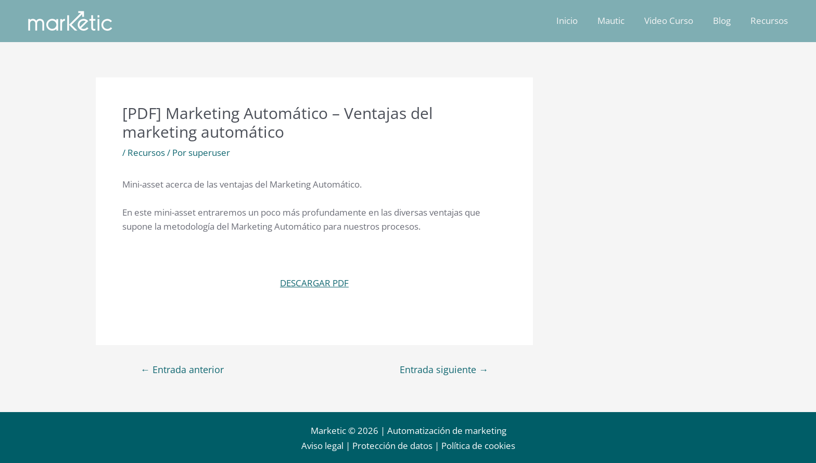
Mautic (618, 21)
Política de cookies (478, 446)
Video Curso (673, 21)
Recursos (770, 21)
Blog (725, 21)
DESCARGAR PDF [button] (314, 283)
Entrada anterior (182, 369)
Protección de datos (392, 446)
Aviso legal (322, 446)
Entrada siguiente (444, 369)
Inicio (576, 21)
